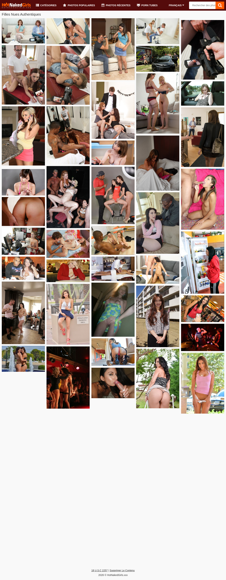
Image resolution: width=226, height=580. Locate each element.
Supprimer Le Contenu (122, 570)
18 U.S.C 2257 (99, 570)
